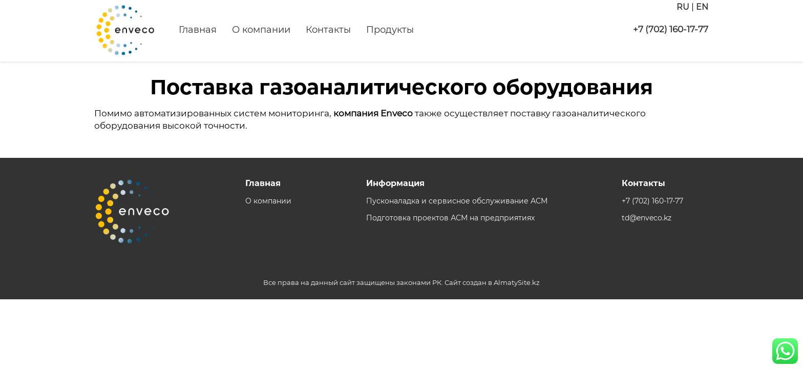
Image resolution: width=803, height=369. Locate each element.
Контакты (328, 29)
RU (683, 7)
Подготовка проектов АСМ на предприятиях (450, 217)
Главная (198, 29)
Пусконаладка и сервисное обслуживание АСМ (456, 201)
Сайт (453, 282)
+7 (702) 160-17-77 (670, 29)
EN (702, 7)
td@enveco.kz (646, 217)
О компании (261, 29)
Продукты (390, 29)
